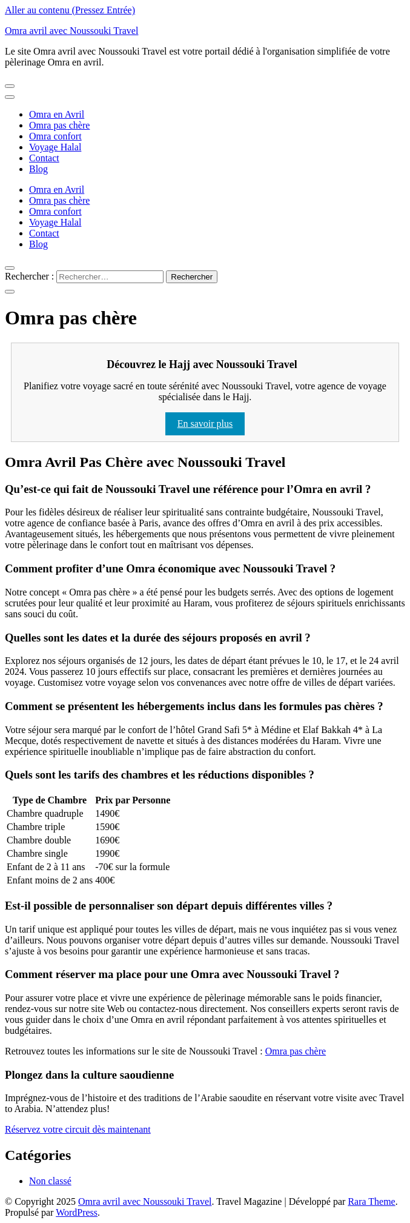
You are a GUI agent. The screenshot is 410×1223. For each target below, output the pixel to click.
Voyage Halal (55, 147)
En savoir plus (205, 423)
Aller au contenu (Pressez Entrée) (70, 10)
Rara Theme (371, 1201)
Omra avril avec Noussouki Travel (71, 30)
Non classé (50, 1181)
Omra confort (55, 136)
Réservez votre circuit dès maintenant (78, 1129)
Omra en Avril (56, 114)
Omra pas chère (59, 125)
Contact (44, 158)
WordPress (77, 1212)
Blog (38, 169)
